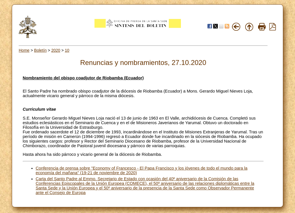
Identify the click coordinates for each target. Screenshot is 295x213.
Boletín (40, 50)
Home (24, 50)
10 (67, 50)
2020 (55, 50)
